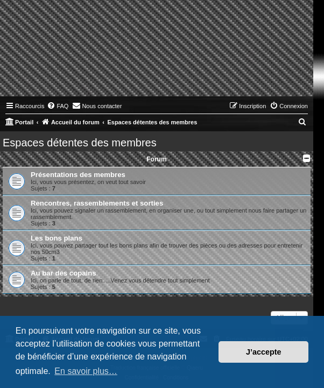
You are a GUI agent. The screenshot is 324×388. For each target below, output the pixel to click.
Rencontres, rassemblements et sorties (97, 203)
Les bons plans (56, 238)
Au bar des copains (63, 273)
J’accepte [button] (263, 352)
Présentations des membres (78, 175)
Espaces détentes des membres (80, 143)
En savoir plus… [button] (85, 371)
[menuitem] (57, 106)
